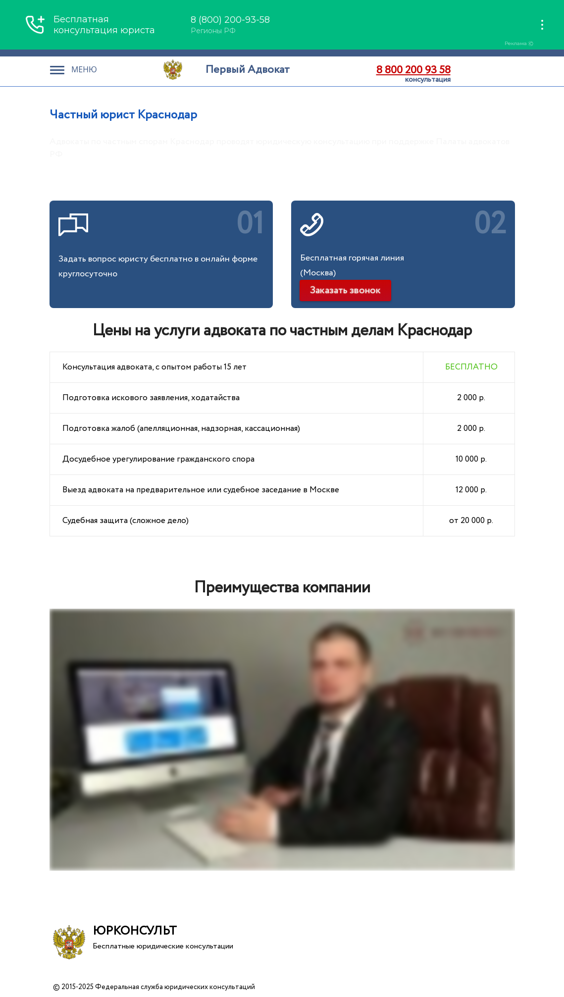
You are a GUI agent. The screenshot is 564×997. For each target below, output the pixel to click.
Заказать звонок (345, 290)
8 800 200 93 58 (413, 70)
